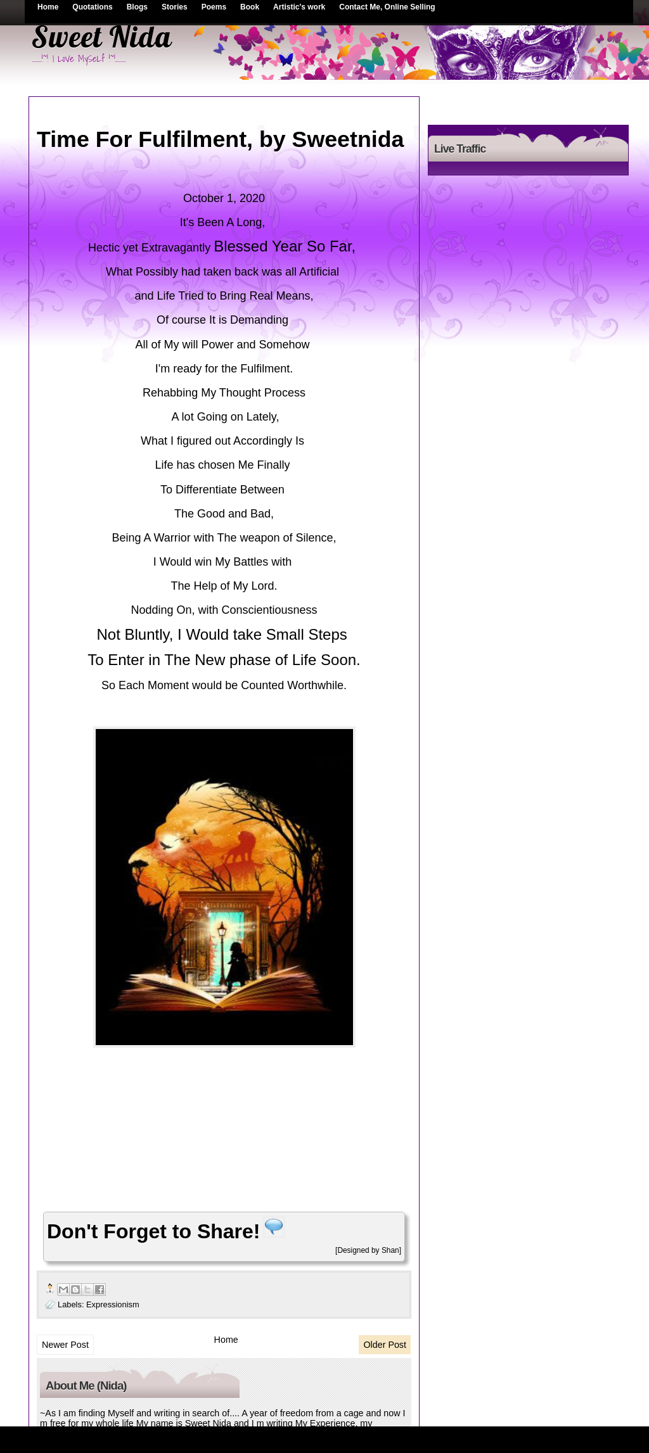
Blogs (137, 7)
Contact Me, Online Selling (387, 7)
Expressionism (112, 1304)
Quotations (92, 7)
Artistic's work (299, 7)
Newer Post (65, 1345)
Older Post (384, 1345)
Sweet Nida (101, 36)
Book (249, 7)
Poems (214, 7)
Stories (175, 7)
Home (47, 7)
